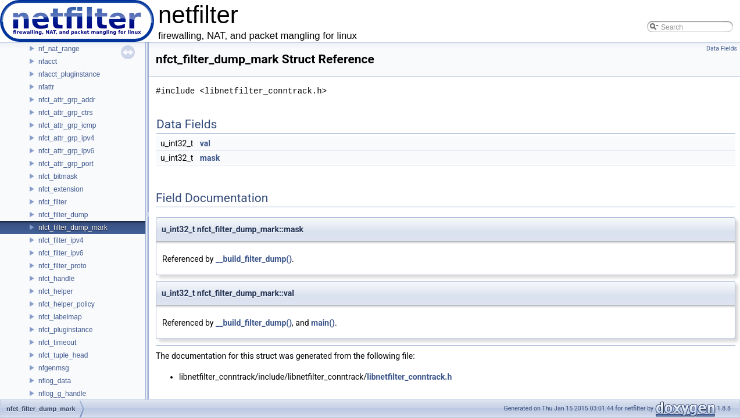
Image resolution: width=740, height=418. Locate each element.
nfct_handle (56, 279)
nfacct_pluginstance (69, 74)
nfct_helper (55, 291)
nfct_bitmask (57, 176)
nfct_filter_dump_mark (73, 228)
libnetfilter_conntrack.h (409, 376)
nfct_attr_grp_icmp (67, 125)
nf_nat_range (59, 49)
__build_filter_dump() (254, 259)
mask (210, 158)
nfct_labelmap (60, 317)
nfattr (46, 87)
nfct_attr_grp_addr (66, 100)
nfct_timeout (57, 342)
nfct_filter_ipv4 (60, 240)
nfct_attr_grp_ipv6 (66, 151)
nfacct (47, 61)
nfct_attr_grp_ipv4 (66, 138)
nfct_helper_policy (66, 304)
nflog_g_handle (62, 394)
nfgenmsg (53, 368)
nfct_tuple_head (63, 355)
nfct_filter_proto (62, 266)
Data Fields (721, 48)
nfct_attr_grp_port (66, 164)
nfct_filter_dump (63, 215)
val (205, 143)
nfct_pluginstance (65, 330)
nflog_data (54, 381)
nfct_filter (52, 202)
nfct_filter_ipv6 (60, 253)
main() (323, 322)
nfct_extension (60, 189)
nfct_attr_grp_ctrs (65, 113)
